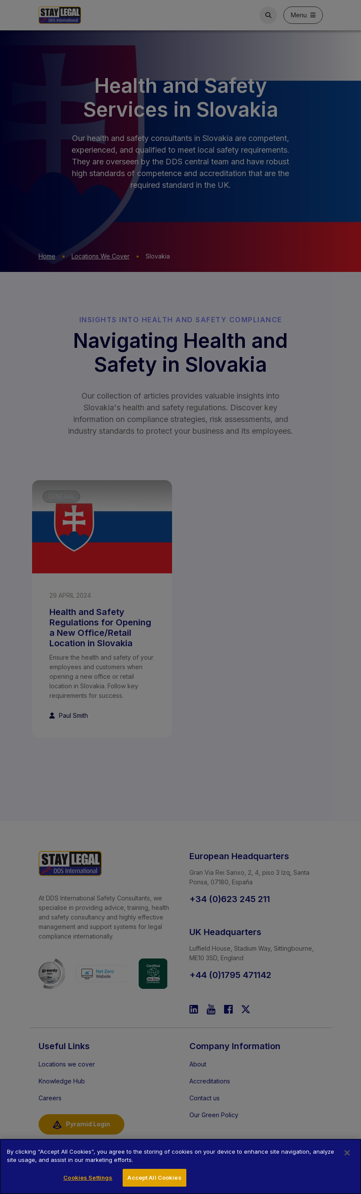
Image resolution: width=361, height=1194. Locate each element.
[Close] (347, 1161)
